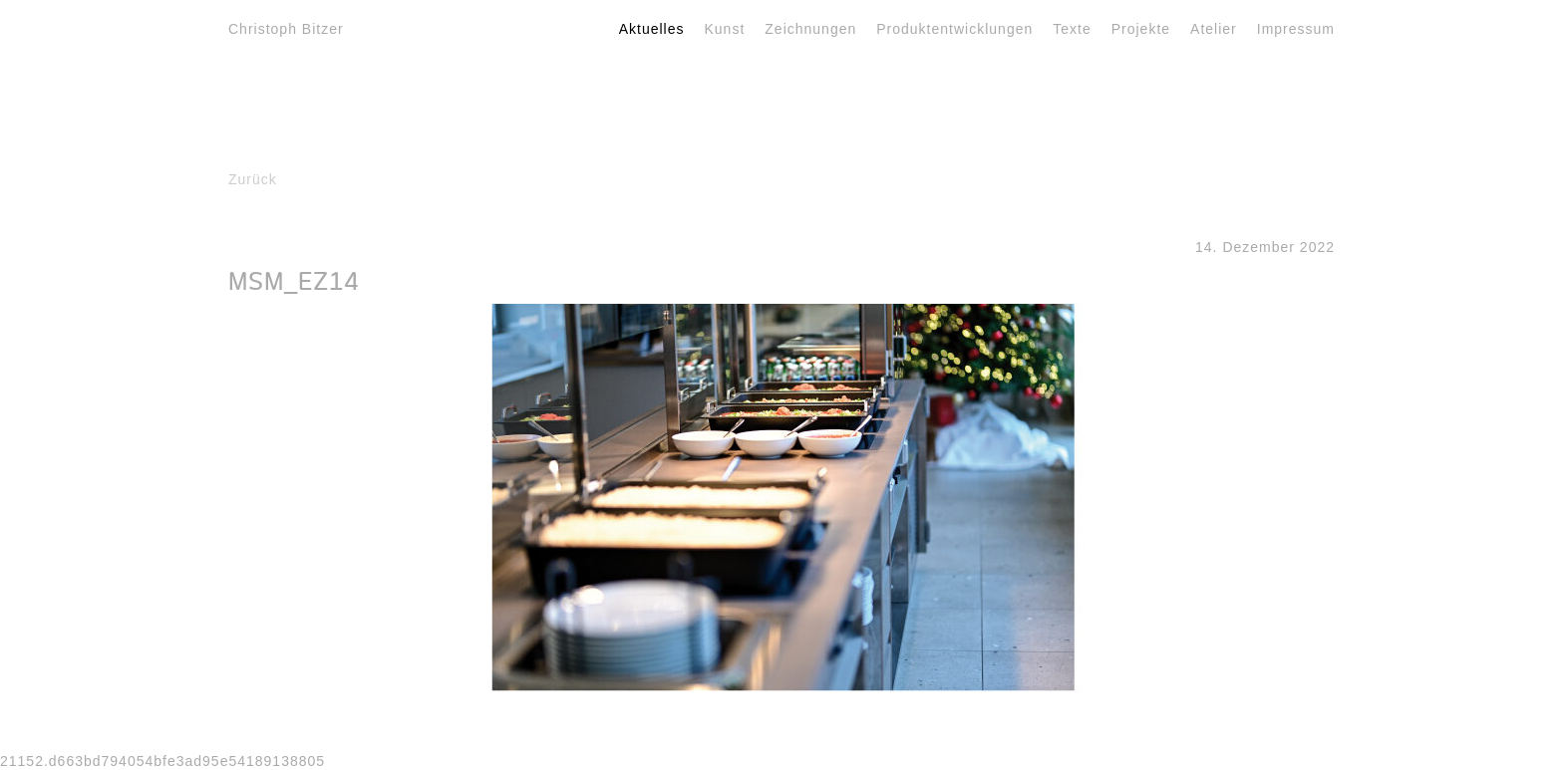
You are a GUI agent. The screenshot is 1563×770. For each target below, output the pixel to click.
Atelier (1213, 29)
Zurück (252, 179)
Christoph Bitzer (286, 29)
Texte (1072, 29)
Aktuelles (652, 29)
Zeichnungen (810, 29)
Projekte (1140, 29)
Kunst (725, 29)
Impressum (1296, 29)
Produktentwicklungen (954, 29)
